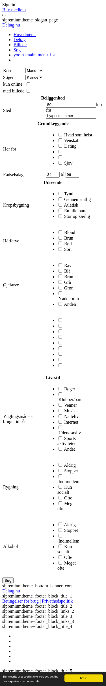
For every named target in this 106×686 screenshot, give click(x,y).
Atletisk (71, 205)
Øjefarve (11, 284)
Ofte (68, 497)
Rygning (10, 486)
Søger (8, 77)
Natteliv (71, 416)
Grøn (68, 288)
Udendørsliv (70, 432)
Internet (71, 422)
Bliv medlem (14, 9)
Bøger (69, 388)
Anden (70, 304)
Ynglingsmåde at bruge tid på (18, 419)
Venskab (71, 140)
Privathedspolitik (57, 601)
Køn (7, 70)
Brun (68, 238)
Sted (7, 110)
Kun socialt (64, 490)
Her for (9, 149)
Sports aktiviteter (66, 441)
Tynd (68, 193)
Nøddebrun (69, 298)
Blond (69, 232)
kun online (12, 84)
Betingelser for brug (20, 601)
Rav (68, 265)
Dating (70, 146)
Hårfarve (11, 240)
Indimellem (69, 481)
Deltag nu (11, 25)
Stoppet (71, 470)
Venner (70, 405)
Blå (67, 271)
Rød (68, 243)
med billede (13, 90)
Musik (70, 410)
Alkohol (10, 546)
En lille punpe (77, 210)
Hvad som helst (78, 134)
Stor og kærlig (77, 216)
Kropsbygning (16, 205)
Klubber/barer (71, 399)
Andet (69, 449)
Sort (68, 249)
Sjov (68, 163)
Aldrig (70, 465)
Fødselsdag (13, 174)
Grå (67, 282)
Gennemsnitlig (77, 199)
